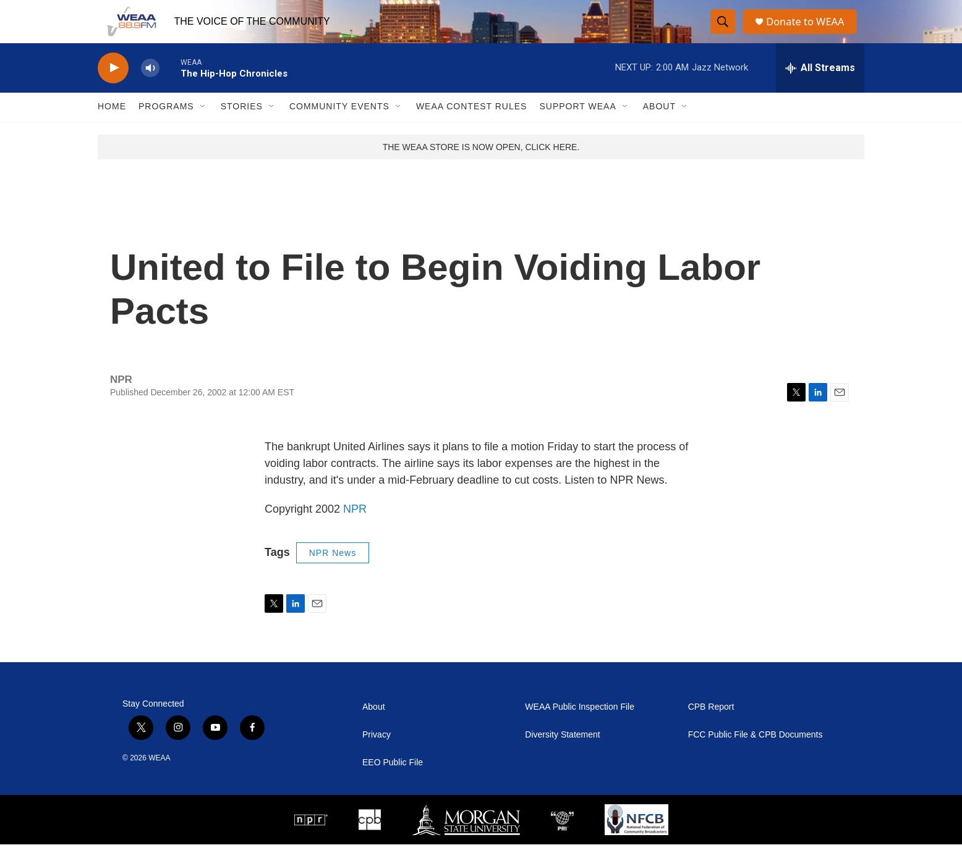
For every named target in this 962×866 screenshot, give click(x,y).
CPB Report (711, 728)
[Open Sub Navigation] (203, 128)
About (659, 128)
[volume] (150, 90)
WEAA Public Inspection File (579, 728)
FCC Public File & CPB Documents (755, 756)
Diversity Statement (562, 756)
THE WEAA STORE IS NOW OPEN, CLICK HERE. (481, 169)
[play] (113, 90)
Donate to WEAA (809, 32)
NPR (355, 530)
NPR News (332, 574)
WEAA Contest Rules (471, 128)
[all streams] (820, 89)
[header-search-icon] (723, 32)
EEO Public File (392, 784)
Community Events (339, 128)
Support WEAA (577, 128)
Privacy (376, 756)
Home (112, 128)
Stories (242, 128)
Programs (166, 128)
